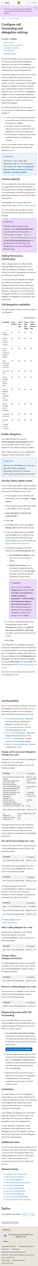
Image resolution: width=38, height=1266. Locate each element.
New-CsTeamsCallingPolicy (14, 1177)
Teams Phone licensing (28, 205)
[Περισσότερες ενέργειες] (34, 18)
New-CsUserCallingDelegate (15, 733)
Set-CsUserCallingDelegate (14, 738)
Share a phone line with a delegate (17, 1199)
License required (8, 43)
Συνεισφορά (15, 1249)
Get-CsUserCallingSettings (14, 719)
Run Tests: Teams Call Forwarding (19, 1049)
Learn (3, 19)
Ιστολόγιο (5, 1249)
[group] (19, 375)
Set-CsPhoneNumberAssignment (18, 240)
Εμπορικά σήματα (18, 1260)
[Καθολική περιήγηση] (2, 3)
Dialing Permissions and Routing (13, 45)
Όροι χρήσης (6, 1260)
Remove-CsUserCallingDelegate (16, 744)
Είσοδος (33, 3)
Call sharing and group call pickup (17, 1182)
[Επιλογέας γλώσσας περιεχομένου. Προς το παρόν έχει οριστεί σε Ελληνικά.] (7, 1229)
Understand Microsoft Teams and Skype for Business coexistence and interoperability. (18, 169)
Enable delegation (8, 50)
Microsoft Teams (14, 19)
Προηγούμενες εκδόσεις (26, 1246)
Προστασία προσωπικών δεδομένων (13, 1252)
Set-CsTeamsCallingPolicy (14, 1180)
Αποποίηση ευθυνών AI (9, 1246)
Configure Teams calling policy (16, 1174)
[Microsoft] (19, 2)
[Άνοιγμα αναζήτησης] (29, 3)
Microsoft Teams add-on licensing (17, 543)
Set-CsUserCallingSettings (14, 727)
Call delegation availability (11, 48)
